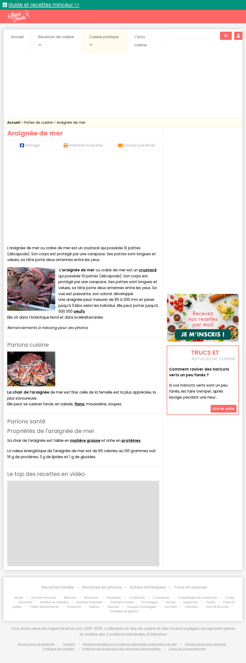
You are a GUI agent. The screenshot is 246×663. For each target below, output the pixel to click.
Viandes (191, 607)
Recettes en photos (102, 587)
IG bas (171, 602)
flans (79, 404)
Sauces (113, 607)
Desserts (25, 602)
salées (94, 607)
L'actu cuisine (141, 41)
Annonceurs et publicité (36, 644)
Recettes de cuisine (56, 40)
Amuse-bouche (43, 598)
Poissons (74, 607)
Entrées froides (122, 602)
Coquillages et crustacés (197, 598)
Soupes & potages (141, 607)
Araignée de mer (71, 122)
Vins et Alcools (217, 607)
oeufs (79, 311)
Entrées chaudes (89, 602)
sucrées (170, 607)
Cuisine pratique (104, 40)
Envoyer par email (136, 145)
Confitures (137, 598)
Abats (18, 598)
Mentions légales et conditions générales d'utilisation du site (130, 644)
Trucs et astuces (190, 587)
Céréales (113, 598)
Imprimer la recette (83, 145)
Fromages (150, 602)
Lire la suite (223, 408)
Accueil (17, 36)
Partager (30, 145)
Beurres (70, 598)
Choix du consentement (187, 649)
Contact (68, 644)
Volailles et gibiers (124, 611)
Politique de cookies (58, 649)
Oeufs (211, 602)
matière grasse (85, 440)
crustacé (148, 270)
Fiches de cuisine (39, 122)
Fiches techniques (148, 587)
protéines (131, 440)
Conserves (161, 598)
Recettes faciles (58, 587)
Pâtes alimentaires (44, 607)
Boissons (91, 598)
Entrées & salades (54, 602)
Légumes (191, 602)
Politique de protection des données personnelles (121, 649)
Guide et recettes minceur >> (44, 4)
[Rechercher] (226, 36)
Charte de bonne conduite (205, 644)
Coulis (229, 598)
